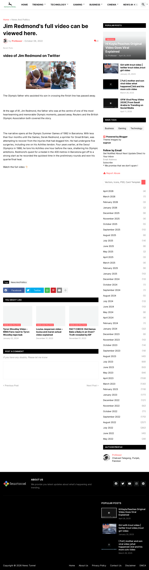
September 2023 (124, 350)
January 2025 (124, 273)
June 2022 (124, 433)
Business (94, 4)
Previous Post (12, 385)
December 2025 (124, 213)
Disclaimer (130, 565)
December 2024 (124, 279)
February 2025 (124, 268)
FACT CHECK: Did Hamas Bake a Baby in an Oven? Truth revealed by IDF (82, 332)
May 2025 (124, 251)
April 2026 (124, 191)
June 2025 (124, 246)
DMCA (143, 565)
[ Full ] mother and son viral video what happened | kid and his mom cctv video (132, 84)
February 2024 (124, 323)
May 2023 (124, 372)
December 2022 (124, 400)
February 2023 (124, 389)
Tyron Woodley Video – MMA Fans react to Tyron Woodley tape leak (16, 332)
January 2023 (124, 394)
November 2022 (124, 405)
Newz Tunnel (29, 565)
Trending (37, 4)
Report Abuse (113, 173)
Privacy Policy (99, 565)
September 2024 (124, 290)
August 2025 (124, 235)
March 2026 (124, 196)
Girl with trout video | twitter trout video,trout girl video (132, 67)
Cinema (111, 4)
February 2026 (124, 202)
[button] (135, 4)
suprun (107, 142)
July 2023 (124, 361)
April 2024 (124, 317)
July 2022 (124, 427)
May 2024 (124, 312)
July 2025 (124, 240)
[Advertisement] (50, 255)
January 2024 (124, 328)
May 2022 (124, 438)
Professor (117, 455)
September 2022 (124, 416)
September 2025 (124, 229)
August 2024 (124, 295)
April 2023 (124, 378)
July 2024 (124, 301)
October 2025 (124, 224)
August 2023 (124, 356)
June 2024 (124, 306)
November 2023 (124, 339)
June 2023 (124, 367)
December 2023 (124, 334)
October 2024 (124, 284)
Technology (58, 4)
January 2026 (124, 207)
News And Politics (20, 20)
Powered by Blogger (115, 136)
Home (24, 4)
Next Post (92, 385)
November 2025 (124, 218)
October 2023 (124, 345)
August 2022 (124, 422)
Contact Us (115, 565)
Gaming (77, 4)
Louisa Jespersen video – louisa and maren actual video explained (49, 332)
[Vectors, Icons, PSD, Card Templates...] (122, 182)
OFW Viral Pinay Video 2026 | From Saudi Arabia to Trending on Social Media (132, 103)
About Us (83, 565)
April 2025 (124, 257)
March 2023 (124, 383)
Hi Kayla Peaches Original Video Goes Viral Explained (132, 512)
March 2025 (124, 262)
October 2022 (124, 411)
